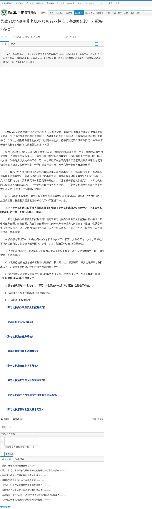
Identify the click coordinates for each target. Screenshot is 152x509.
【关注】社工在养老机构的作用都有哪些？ (22, 485)
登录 (111, 3)
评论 (132, 13)
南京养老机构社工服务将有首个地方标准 (21, 475)
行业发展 (71, 3)
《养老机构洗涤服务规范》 (19, 336)
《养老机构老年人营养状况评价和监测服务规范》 (31, 395)
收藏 (74, 37)
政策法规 (40, 3)
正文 (4, 44)
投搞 (66, 37)
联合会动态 (89, 13)
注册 (117, 3)
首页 (51, 13)
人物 (126, 13)
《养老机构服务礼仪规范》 (19, 322)
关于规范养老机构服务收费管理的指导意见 (22, 499)
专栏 (108, 13)
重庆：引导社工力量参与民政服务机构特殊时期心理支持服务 (30, 470)
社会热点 (59, 13)
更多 (80, 3)
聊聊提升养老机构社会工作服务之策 (19, 480)
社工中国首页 (7, 3)
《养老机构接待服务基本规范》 (22, 351)
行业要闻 (78, 13)
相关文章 (6, 459)
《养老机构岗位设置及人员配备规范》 (25, 307)
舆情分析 (100, 13)
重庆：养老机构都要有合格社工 (17, 465)
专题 (114, 13)
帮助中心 (90, 3)
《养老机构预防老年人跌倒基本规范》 (25, 380)
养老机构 (17, 419)
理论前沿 (29, 3)
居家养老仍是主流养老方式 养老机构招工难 (22, 490)
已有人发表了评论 (8, 434)
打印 (70, 37)
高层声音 (69, 13)
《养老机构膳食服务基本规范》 (22, 365)
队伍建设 (60, 3)
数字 (120, 13)
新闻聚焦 (19, 3)
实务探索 (50, 3)
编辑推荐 (19, 459)
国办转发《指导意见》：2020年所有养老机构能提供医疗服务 (31, 495)
